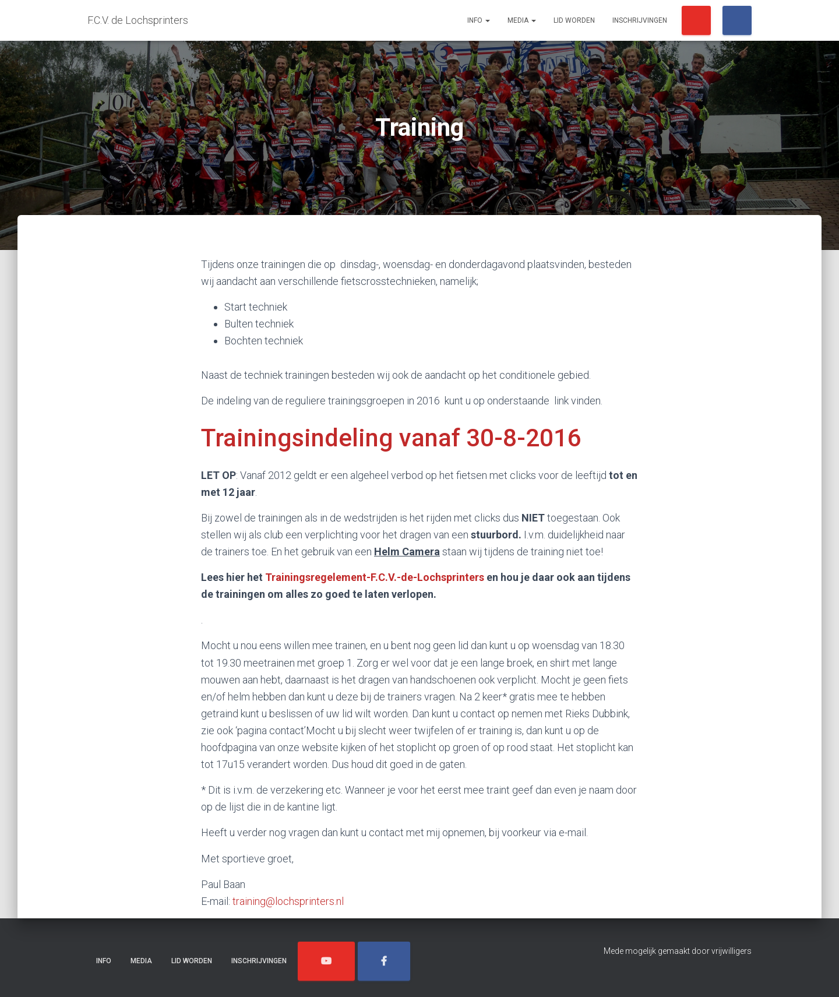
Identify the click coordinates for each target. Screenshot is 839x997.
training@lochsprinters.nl (288, 901)
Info (478, 20)
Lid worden (574, 20)
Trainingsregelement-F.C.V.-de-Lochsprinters (374, 577)
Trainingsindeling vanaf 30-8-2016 (391, 438)
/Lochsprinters (696, 20)
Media (521, 20)
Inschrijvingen (639, 20)
